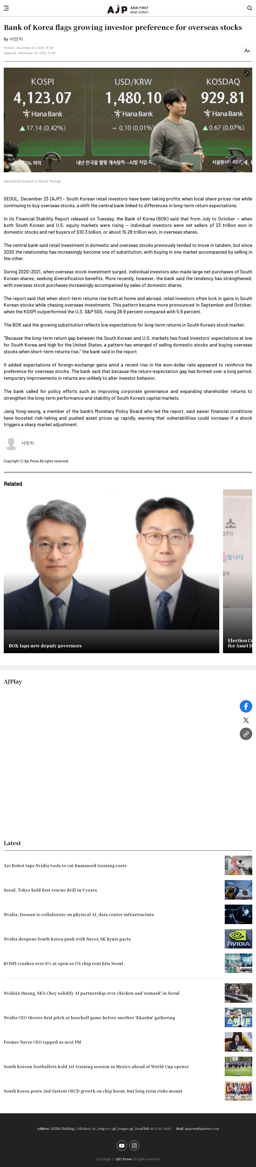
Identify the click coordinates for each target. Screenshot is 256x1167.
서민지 (27, 442)
